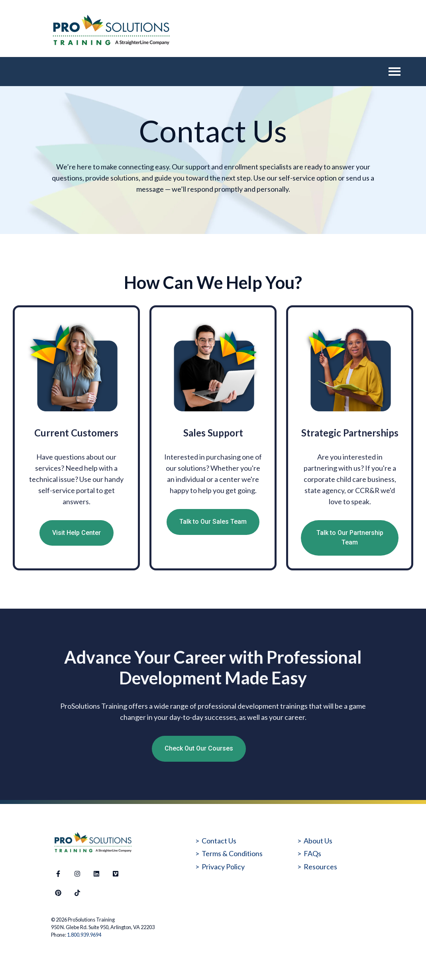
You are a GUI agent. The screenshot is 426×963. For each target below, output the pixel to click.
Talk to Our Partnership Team (349, 537)
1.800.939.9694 (84, 935)
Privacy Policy (223, 866)
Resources (320, 866)
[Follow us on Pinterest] (58, 893)
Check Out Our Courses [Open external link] (199, 748)
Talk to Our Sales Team (213, 521)
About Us (318, 840)
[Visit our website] (115, 874)
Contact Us (219, 840)
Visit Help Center (76, 533)
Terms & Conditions (232, 853)
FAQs (312, 853)
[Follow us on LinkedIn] (96, 874)
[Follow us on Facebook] (58, 874)
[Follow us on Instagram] (77, 874)
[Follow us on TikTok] (77, 893)
